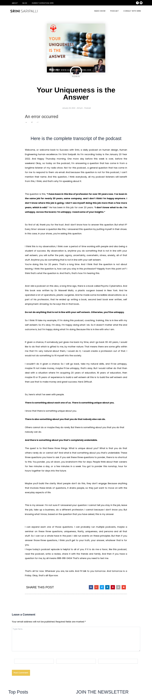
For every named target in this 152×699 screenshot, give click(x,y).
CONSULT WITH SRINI (132, 11)
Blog (25, 3)
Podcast (114, 11)
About (15, 3)
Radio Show (100, 11)
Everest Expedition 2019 (43, 3)
